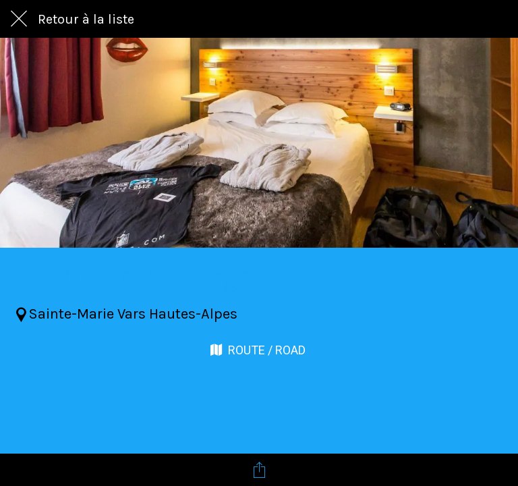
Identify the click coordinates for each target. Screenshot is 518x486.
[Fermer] (19, 19)
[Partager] (259, 470)
